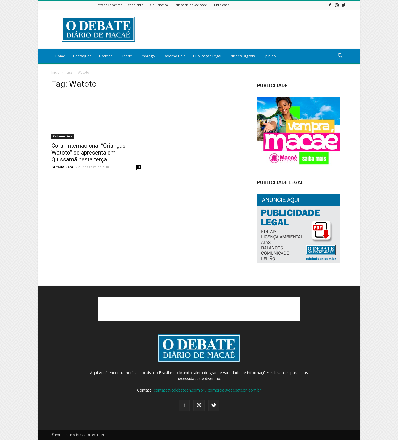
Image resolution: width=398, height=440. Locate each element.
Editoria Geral (62, 167)
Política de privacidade (190, 5)
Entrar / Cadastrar (109, 5)
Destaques (82, 55)
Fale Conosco (158, 5)
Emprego (147, 55)
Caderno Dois (174, 55)
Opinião (269, 55)
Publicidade (221, 5)
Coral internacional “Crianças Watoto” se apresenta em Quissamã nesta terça (88, 152)
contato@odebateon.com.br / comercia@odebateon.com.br (207, 390)
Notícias (105, 55)
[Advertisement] (246, 29)
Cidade (126, 55)
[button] (340, 56)
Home (60, 55)
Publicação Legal (207, 55)
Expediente (134, 5)
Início (55, 72)
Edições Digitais (242, 55)
